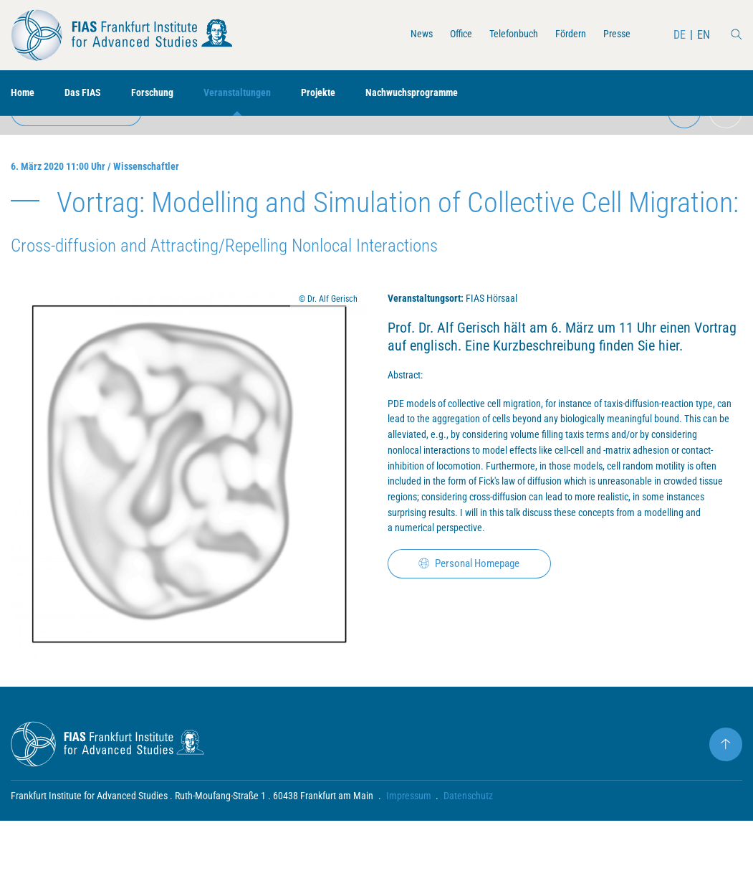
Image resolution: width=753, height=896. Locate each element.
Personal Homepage (477, 697)
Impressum (408, 871)
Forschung (164, 93)
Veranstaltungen (257, 93)
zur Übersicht (82, 141)
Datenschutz (469, 871)
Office (441, 35)
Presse (614, 35)
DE (679, 35)
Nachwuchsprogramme (447, 93)
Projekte (345, 93)
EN (702, 35)
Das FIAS (89, 93)
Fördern (563, 35)
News (398, 35)
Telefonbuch (499, 35)
